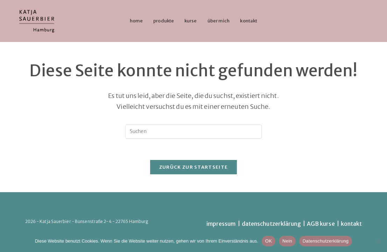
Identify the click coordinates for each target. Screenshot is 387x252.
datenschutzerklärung (271, 223)
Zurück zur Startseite (193, 167)
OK (268, 241)
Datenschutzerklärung (326, 241)
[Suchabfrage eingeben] (193, 132)
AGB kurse (321, 223)
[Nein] (378, 241)
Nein (287, 241)
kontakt (351, 223)
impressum (221, 223)
